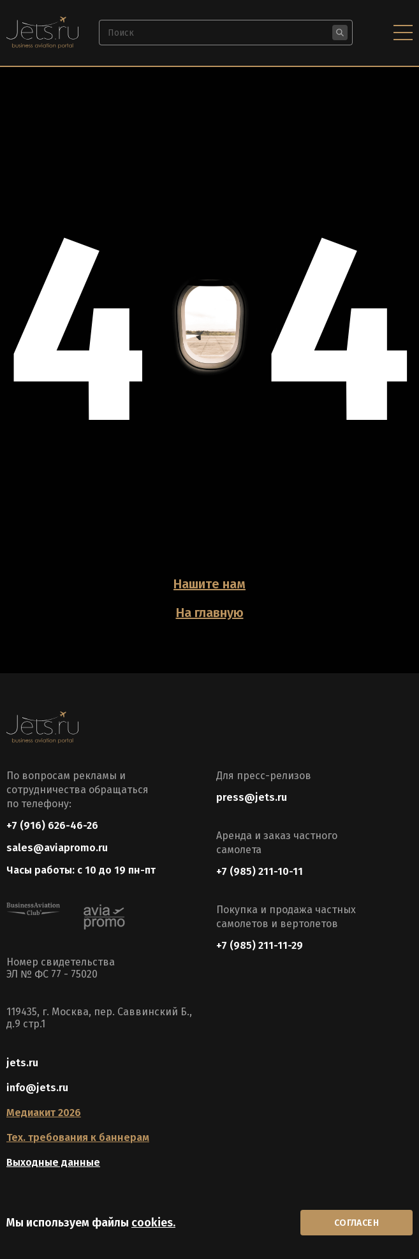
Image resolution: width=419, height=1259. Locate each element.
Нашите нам (209, 584)
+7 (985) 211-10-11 (259, 871)
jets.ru (22, 1063)
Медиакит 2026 (43, 1112)
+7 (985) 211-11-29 (259, 945)
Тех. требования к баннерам (77, 1137)
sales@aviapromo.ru (57, 848)
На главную (210, 612)
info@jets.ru (37, 1088)
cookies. (153, 1223)
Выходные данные (53, 1162)
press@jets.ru (251, 797)
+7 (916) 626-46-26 (52, 825)
